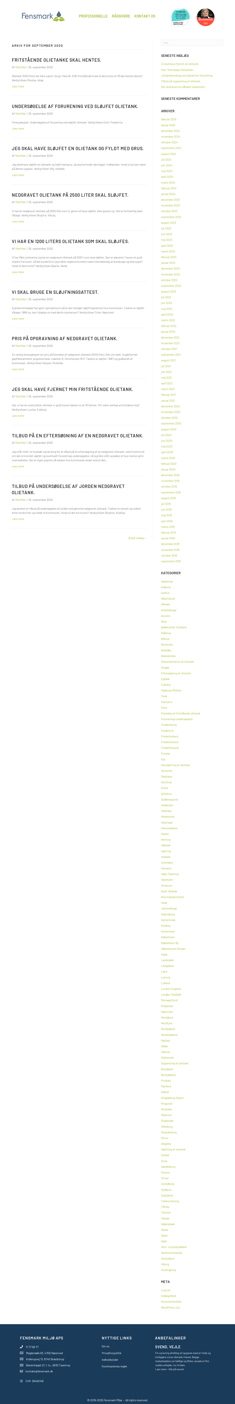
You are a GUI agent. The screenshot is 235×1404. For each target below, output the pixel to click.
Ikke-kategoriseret (172, 897)
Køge (164, 954)
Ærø (163, 621)
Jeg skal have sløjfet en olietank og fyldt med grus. (78, 148)
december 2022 (170, 268)
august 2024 (168, 153)
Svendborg (167, 1183)
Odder (164, 1046)
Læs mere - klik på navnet (169, 1369)
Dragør (165, 667)
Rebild (165, 1092)
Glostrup (166, 782)
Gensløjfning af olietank (175, 765)
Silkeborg (167, 1126)
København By (170, 943)
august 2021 (168, 360)
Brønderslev (168, 656)
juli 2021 (166, 366)
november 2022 (170, 274)
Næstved (167, 1011)
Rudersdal (167, 1120)
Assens (165, 615)
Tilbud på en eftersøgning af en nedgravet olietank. (77, 435)
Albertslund (168, 598)
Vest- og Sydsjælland (174, 1247)
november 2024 (170, 136)
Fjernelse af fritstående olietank (180, 713)
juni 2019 (166, 509)
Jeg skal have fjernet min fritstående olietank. (72, 389)
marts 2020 (168, 458)
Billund (165, 638)
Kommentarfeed (171, 1301)
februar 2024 (169, 188)
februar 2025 (168, 119)
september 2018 (171, 561)
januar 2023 (168, 262)
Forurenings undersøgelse (177, 719)
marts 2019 (168, 526)
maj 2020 (167, 446)
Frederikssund (170, 747)
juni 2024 (166, 165)
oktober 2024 (169, 142)
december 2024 (170, 130)
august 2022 (168, 291)
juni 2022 (166, 302)
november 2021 (170, 343)
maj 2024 (167, 171)
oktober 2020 (169, 417)
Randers (166, 1086)
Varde (164, 1229)
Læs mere (18, 86)
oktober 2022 (169, 280)
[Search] (192, 43)
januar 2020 (168, 469)
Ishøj (164, 902)
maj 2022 (166, 308)
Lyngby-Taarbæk (171, 994)
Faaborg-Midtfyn (171, 690)
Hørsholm (167, 879)
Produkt (166, 1080)
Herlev (165, 833)
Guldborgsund (169, 799)
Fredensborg (169, 724)
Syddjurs (166, 1189)
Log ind (165, 1290)
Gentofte (166, 770)
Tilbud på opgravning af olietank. (181, 81)
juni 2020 (166, 440)
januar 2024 (168, 194)
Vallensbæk (168, 1224)
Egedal (165, 679)
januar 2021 (168, 400)
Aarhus (165, 592)
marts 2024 (168, 182)
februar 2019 (168, 532)
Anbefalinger (169, 610)
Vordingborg (168, 1270)
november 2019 (170, 480)
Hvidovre (166, 885)
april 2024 (167, 176)
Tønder (165, 1218)
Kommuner (168, 931)
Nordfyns (167, 1023)
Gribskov (166, 793)
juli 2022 (166, 297)
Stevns (165, 1172)
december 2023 (170, 199)
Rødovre (166, 1115)
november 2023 (170, 205)
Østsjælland (168, 1075)
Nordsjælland (169, 1034)
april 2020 (167, 452)
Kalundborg (168, 914)
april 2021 (167, 383)
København (168, 937)
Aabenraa (167, 581)
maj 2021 (166, 377)
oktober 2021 (169, 348)
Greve (164, 787)
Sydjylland (167, 1195)
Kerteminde (168, 920)
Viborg (165, 1264)
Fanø (164, 696)
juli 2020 (166, 435)
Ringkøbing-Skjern (172, 1098)
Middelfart (167, 1006)
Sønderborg (168, 1166)
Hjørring (166, 851)
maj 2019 (166, 515)
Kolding (165, 925)
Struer (165, 1178)
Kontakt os (145, 16)
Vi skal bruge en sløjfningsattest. (55, 292)
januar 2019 (168, 538)
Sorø (164, 1161)
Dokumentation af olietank (177, 661)
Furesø (165, 753)
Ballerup (166, 633)
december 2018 (170, 544)
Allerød (165, 604)
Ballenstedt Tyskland (173, 627)
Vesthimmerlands (171, 1252)
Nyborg (165, 1040)
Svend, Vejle (168, 1347)
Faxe (164, 707)
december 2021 (170, 337)
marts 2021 (168, 389)
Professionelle (93, 16)
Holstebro (167, 862)
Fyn (163, 759)
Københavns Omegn (173, 948)
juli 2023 (166, 228)
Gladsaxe (166, 776)
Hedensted (167, 816)
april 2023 (167, 245)
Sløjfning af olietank (173, 1149)
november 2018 (170, 549)
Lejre (164, 971)
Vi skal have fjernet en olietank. (180, 63)
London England (171, 988)
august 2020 (168, 429)
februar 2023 (168, 257)
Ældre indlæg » (137, 538)
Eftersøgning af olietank (176, 673)
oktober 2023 (169, 211)
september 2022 (171, 285)
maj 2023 (166, 239)
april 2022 (167, 314)
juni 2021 (166, 371)
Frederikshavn (170, 742)
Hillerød (165, 845)
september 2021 (171, 354)
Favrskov (167, 702)
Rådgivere (121, 16)
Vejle (164, 1241)
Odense (165, 1052)
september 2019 (171, 492)
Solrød (165, 1155)
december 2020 (170, 406)
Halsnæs (166, 810)
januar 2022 (168, 331)
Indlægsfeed (168, 1295)
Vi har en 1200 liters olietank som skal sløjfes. (70, 241)
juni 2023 (166, 234)
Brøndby (166, 650)
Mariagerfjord (169, 1000)
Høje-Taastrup (170, 874)
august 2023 (168, 222)
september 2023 (171, 217)
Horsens (166, 868)
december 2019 (170, 475)
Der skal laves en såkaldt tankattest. (183, 86)
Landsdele (167, 960)
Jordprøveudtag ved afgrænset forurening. (187, 75)
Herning (165, 839)
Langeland (167, 965)
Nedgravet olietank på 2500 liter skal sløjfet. (70, 195)
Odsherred (167, 1057)
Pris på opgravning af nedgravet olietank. (64, 338)
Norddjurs (167, 1017)
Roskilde (166, 1109)
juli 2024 (166, 159)
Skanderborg (169, 1132)
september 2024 (171, 148)
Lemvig (165, 977)
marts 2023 (168, 251)
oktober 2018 (169, 555)
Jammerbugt (169, 908)
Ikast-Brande (169, 891)
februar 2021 (168, 394)
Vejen (164, 1235)
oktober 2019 (169, 486)
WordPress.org (170, 1307)
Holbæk (165, 856)
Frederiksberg (169, 736)
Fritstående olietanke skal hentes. (56, 60)
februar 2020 (169, 463)
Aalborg (165, 587)
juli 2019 (166, 503)
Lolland (165, 983)
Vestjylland (167, 1258)
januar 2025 (168, 125)
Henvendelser (169, 828)
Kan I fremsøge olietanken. (177, 69)
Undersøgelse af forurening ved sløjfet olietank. (75, 106)
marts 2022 (168, 320)
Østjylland (167, 1069)
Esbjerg (165, 684)
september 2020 (171, 423)
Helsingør (167, 822)
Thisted (165, 1212)
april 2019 (167, 521)
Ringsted (166, 1103)
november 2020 (170, 412)
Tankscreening (170, 1201)
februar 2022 (168, 325)
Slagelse (166, 1143)
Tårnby (165, 1206)
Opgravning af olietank (175, 1063)
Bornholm (167, 644)
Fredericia (167, 730)
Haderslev (167, 805)
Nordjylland (168, 1029)
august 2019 (168, 498)
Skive (164, 1138)
